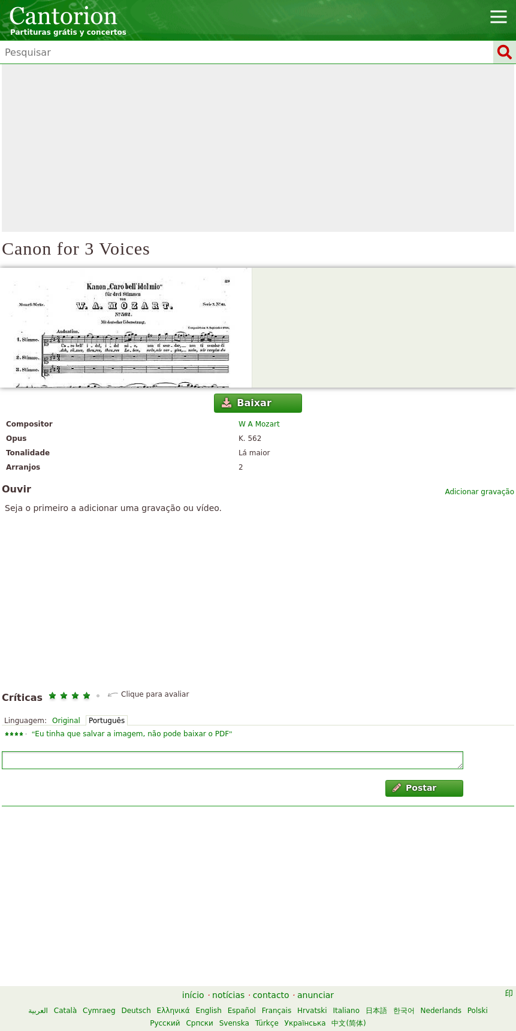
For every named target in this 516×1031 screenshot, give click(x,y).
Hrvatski (312, 1010)
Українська (305, 1023)
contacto (271, 995)
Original (66, 720)
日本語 (376, 1010)
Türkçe (267, 1023)
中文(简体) (348, 1023)
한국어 (404, 1010)
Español (242, 1010)
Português (107, 720)
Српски (199, 1023)
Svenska (234, 1023)
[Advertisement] (258, 148)
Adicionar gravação (479, 492)
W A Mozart (259, 424)
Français (276, 1010)
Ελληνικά (173, 1010)
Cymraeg (99, 1010)
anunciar (315, 995)
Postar (415, 788)
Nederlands (441, 1010)
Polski (477, 1010)
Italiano (346, 1010)
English (209, 1010)
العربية (38, 1010)
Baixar (246, 403)
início (193, 995)
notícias (228, 995)
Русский (165, 1023)
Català (65, 1010)
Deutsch (135, 1010)
